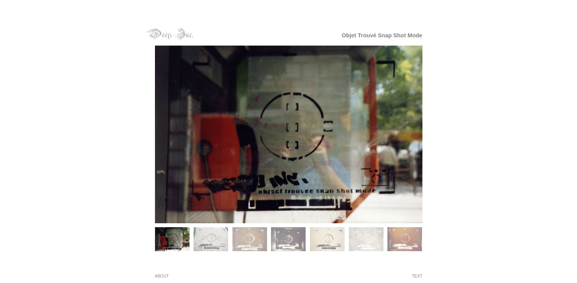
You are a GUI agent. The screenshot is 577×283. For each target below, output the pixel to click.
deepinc (169, 34)
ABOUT (162, 276)
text (417, 276)
